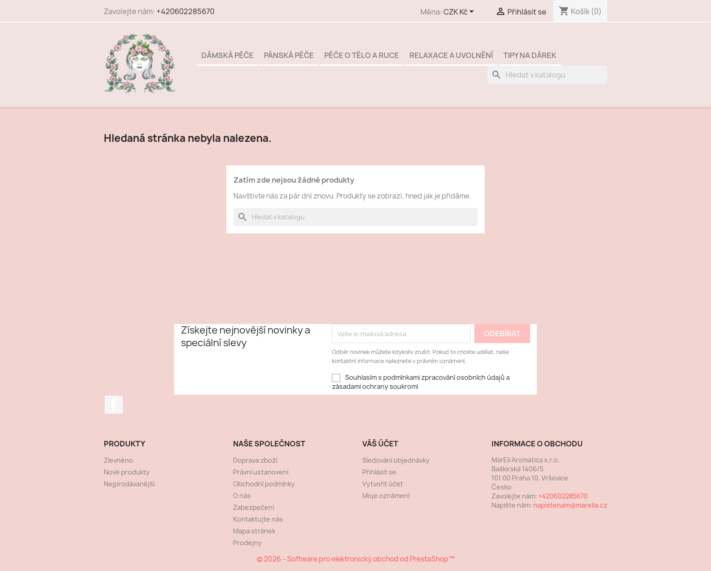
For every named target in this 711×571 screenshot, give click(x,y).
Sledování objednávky (395, 460)
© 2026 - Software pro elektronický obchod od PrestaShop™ (356, 559)
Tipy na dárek (529, 55)
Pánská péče (289, 55)
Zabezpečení (253, 507)
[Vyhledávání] (547, 75)
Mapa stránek (254, 531)
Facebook (114, 405)
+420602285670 (185, 11)
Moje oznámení (385, 495)
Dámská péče (227, 55)
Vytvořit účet (382, 483)
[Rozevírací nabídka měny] (460, 12)
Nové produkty (127, 472)
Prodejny (247, 542)
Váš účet (380, 444)
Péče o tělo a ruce (361, 55)
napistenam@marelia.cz (570, 505)
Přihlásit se (379, 472)
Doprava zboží (255, 460)
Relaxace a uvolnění (451, 55)
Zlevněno (118, 460)
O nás (242, 495)
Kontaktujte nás (258, 519)
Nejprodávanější (129, 483)
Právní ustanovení (260, 472)
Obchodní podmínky (264, 483)
